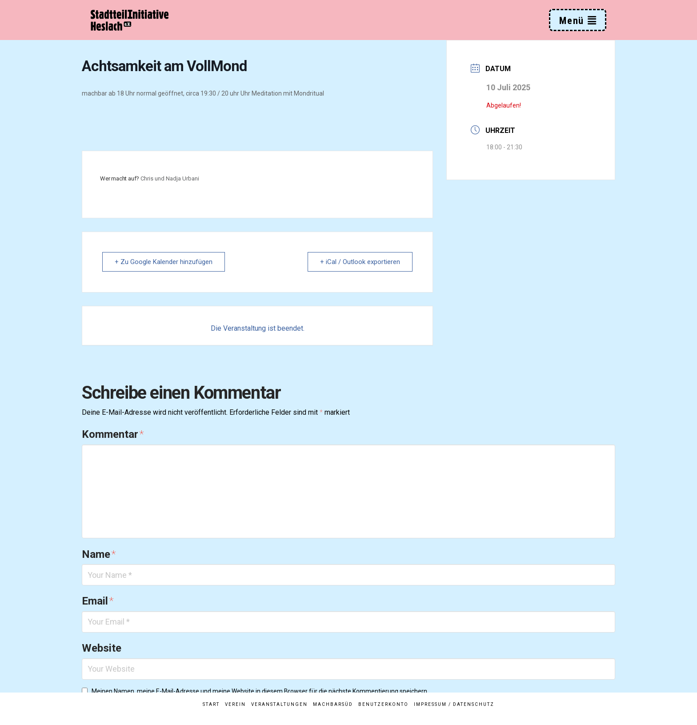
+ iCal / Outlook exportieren (360, 262)
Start (211, 704)
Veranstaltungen (279, 704)
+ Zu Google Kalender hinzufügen (164, 262)
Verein (235, 704)
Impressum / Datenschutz (454, 704)
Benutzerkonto (383, 704)
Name (99, 554)
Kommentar (113, 434)
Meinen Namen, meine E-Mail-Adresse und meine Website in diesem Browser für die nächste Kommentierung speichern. (260, 691)
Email (97, 601)
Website (101, 648)
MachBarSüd (333, 704)
